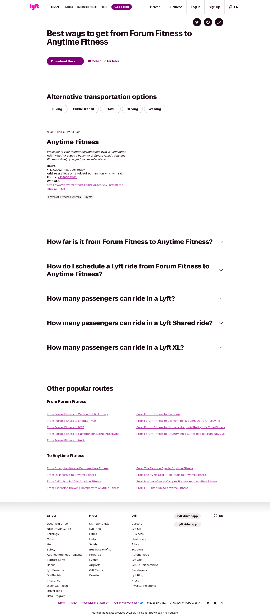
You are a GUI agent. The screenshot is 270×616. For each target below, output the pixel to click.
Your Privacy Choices (131, 602)
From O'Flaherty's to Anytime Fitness (69, 474)
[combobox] (233, 7)
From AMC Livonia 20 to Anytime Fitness (72, 481)
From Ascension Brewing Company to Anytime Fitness (80, 488)
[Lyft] (34, 6)
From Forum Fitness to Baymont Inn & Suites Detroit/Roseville (174, 420)
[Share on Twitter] (197, 22)
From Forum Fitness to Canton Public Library (74, 414)
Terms (69, 602)
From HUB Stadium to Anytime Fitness (160, 488)
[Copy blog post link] (219, 22)
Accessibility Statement (100, 602)
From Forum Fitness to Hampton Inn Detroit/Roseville (79, 433)
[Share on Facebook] (208, 22)
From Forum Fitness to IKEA (64, 427)
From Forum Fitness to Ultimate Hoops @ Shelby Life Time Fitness (177, 427)
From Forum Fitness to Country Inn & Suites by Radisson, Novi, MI (177, 433)
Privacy (80, 602)
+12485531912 (66, 177)
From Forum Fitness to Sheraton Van (69, 420)
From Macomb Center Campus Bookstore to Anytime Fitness (173, 481)
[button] (135, 242)
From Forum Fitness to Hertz (64, 440)
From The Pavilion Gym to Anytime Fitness (162, 468)
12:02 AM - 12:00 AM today (66, 169)
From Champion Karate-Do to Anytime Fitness (75, 468)
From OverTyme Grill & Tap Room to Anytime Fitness (168, 474)
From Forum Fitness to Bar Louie (156, 414)
